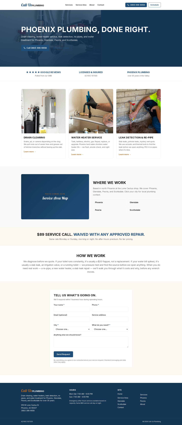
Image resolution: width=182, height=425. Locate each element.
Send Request (63, 354)
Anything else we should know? (67, 335)
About (91, 5)
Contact (100, 5)
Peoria (98, 210)
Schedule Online (61, 48)
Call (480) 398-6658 (35, 48)
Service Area (81, 5)
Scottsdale (135, 210)
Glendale (134, 202)
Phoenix (99, 202)
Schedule (154, 5)
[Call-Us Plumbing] (32, 5)
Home (120, 394)
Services (69, 5)
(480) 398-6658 (28, 411)
